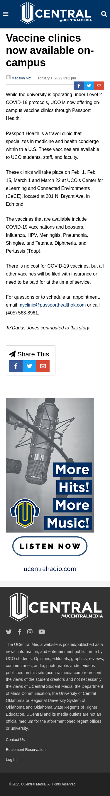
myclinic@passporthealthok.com (52, 304)
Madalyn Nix (18, 77)
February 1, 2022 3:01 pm (55, 78)
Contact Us (15, 739)
